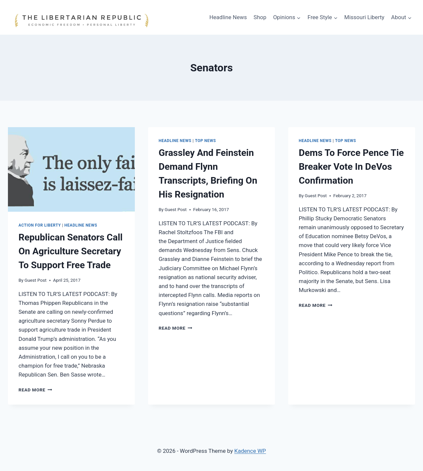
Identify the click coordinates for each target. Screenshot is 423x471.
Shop (259, 17)
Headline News (228, 17)
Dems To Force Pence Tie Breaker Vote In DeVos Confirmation (351, 166)
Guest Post (35, 280)
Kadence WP (250, 451)
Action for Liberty (40, 225)
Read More (35, 389)
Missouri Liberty (364, 17)
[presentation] (71, 169)
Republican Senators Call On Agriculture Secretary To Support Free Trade (71, 251)
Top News (205, 140)
